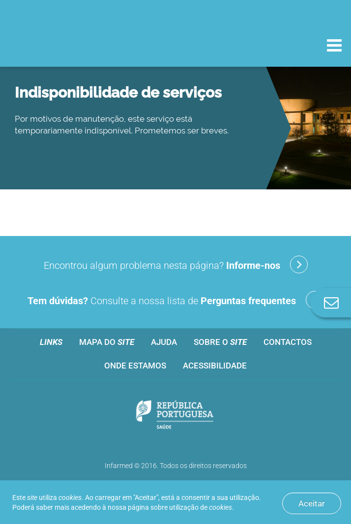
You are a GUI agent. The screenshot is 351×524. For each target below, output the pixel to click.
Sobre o (220, 342)
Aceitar (311, 503)
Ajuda (164, 342)
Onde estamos (135, 365)
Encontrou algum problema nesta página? (176, 264)
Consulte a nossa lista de (175, 300)
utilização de (200, 507)
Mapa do (106, 342)
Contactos (287, 342)
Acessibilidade (215, 365)
